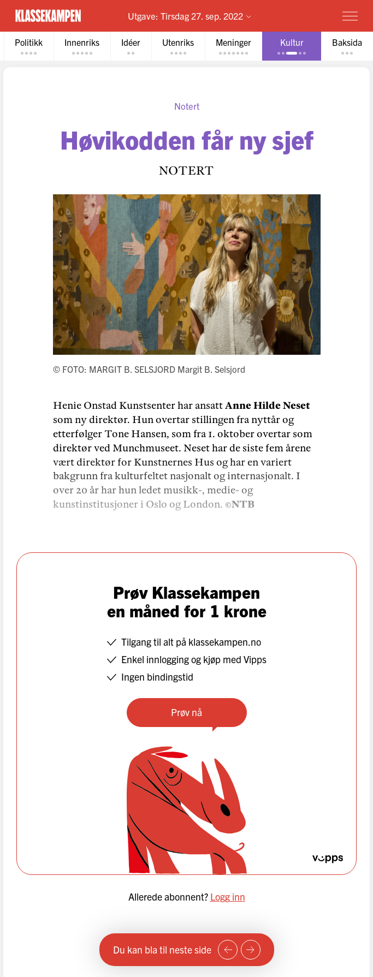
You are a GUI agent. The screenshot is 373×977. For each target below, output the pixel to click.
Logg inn (227, 896)
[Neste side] (250, 950)
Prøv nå (186, 712)
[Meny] (350, 16)
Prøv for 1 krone (286, 15)
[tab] (29, 46)
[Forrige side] (228, 950)
